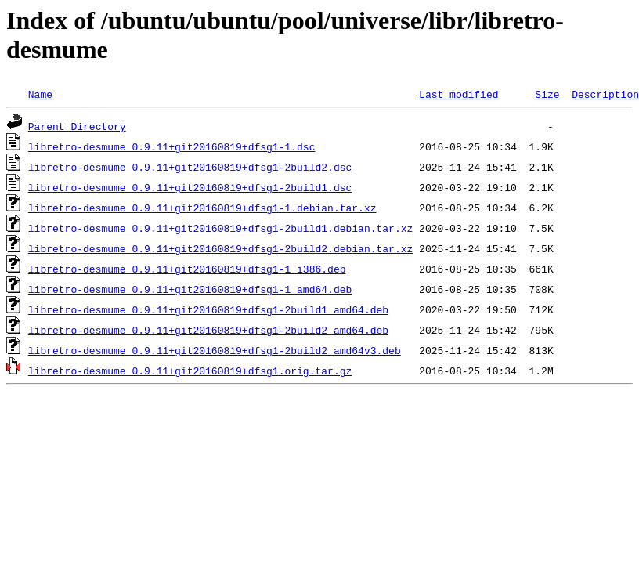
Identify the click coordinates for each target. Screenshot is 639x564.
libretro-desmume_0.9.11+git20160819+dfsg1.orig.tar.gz (190, 370)
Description (605, 94)
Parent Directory (77, 126)
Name (40, 94)
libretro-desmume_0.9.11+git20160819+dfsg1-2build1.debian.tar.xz (220, 228)
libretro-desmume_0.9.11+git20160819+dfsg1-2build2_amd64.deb (208, 330)
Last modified (458, 94)
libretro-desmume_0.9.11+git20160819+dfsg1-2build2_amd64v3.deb (214, 350)
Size (547, 94)
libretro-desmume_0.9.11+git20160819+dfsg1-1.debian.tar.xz (202, 208)
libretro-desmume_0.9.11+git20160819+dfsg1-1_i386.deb (187, 269)
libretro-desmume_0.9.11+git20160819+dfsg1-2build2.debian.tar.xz (220, 248)
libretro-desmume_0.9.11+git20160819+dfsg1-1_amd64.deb (190, 289)
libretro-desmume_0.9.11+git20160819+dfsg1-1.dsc (172, 146)
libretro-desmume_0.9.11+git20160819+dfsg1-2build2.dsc (190, 167)
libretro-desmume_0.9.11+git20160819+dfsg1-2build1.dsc (190, 187)
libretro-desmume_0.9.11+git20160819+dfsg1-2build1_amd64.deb (208, 309)
